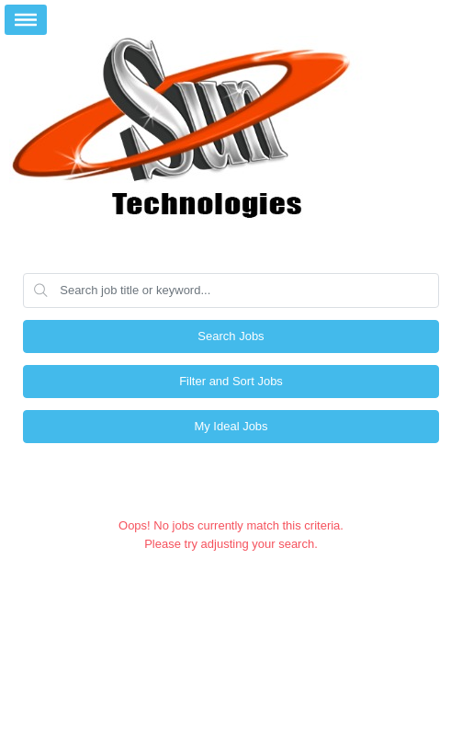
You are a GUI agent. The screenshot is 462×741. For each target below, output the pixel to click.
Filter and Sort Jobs (231, 381)
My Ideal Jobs (230, 426)
